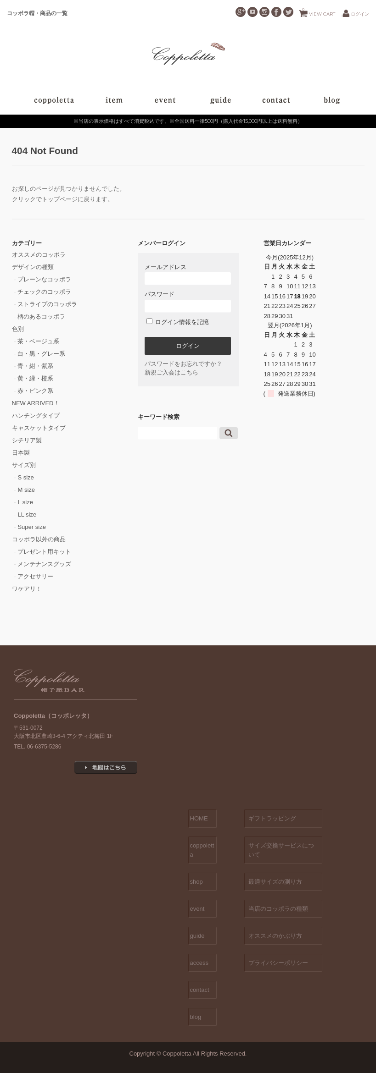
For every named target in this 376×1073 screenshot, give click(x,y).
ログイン (360, 14)
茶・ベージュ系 (38, 341)
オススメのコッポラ (39, 254)
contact (199, 989)
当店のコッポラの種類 (278, 908)
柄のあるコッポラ (41, 316)
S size (25, 477)
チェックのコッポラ (44, 291)
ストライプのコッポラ (47, 304)
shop (196, 881)
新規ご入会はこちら (171, 372)
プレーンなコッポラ (44, 279)
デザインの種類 (33, 267)
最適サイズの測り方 (275, 881)
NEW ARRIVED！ (36, 403)
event (197, 908)
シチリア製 (27, 440)
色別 (18, 328)
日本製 (21, 452)
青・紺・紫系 (35, 366)
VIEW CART (318, 12)
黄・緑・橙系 (35, 378)
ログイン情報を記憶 (177, 322)
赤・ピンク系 (35, 390)
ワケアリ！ (27, 588)
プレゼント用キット (44, 551)
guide (197, 935)
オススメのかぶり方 (275, 935)
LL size (26, 514)
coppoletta (202, 850)
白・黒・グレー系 (41, 353)
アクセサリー (35, 576)
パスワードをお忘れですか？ (183, 363)
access (199, 962)
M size (26, 489)
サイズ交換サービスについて (281, 850)
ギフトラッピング (272, 818)
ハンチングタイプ (36, 415)
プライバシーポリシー (278, 962)
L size (25, 502)
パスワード (188, 301)
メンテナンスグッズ (44, 564)
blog (196, 1016)
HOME (199, 818)
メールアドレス (188, 274)
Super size (31, 526)
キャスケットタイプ (39, 427)
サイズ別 (24, 465)
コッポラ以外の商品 (39, 539)
